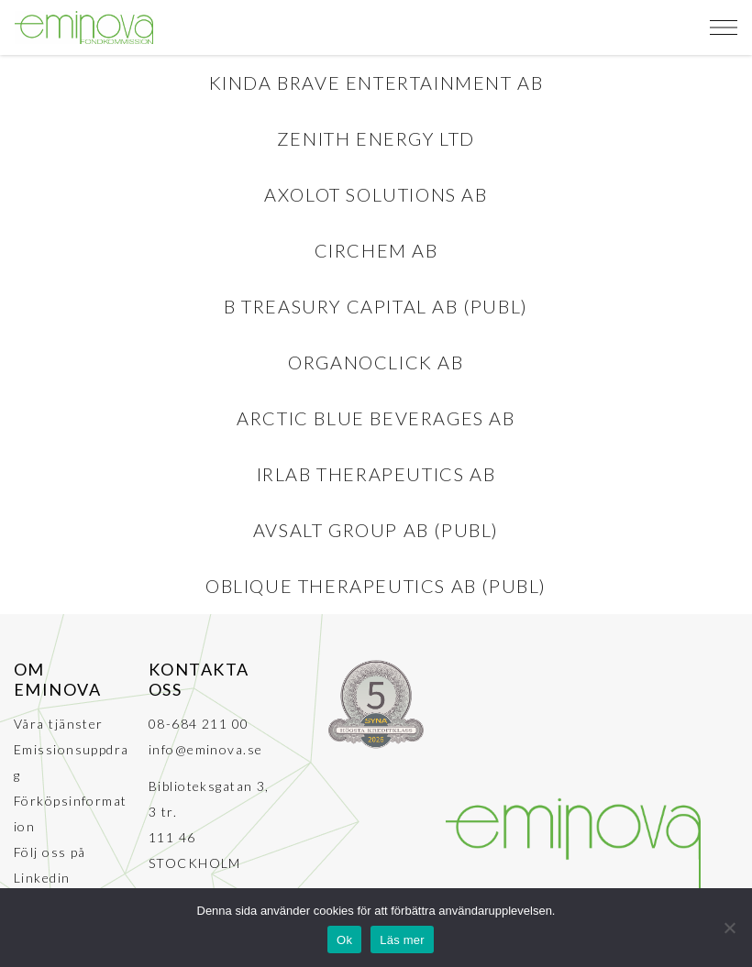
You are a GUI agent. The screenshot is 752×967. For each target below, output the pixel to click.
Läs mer (402, 940)
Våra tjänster (59, 723)
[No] (729, 927)
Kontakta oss (199, 679)
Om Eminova (57, 679)
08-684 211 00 (199, 723)
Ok (344, 940)
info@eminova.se (206, 749)
